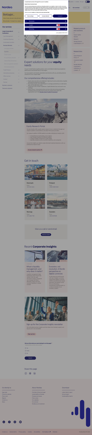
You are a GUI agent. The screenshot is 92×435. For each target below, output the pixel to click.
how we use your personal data (43, 12)
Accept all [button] (60, 16)
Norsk (29, 4)
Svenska (32, 4)
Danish (26, 4)
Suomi (35, 4)
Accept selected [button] (45, 16)
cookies (33, 12)
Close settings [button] (30, 16)
